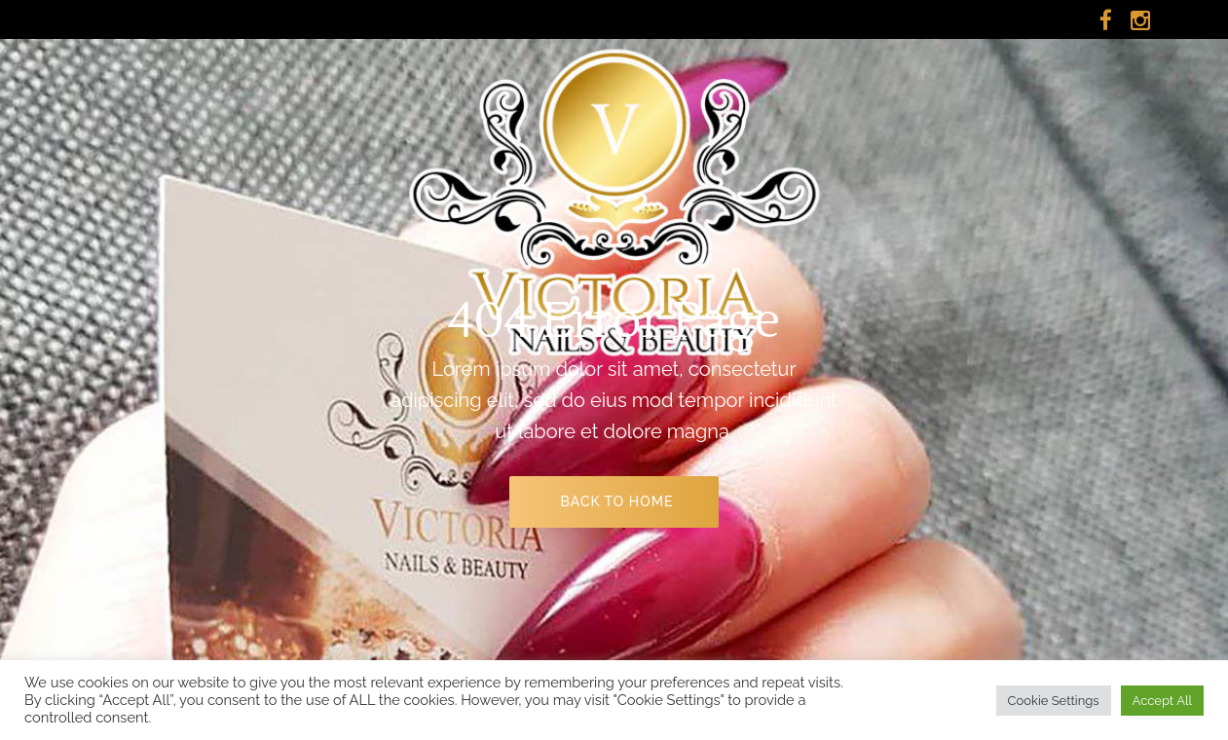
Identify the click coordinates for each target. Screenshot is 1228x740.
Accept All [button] (1162, 700)
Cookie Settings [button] (1053, 700)
